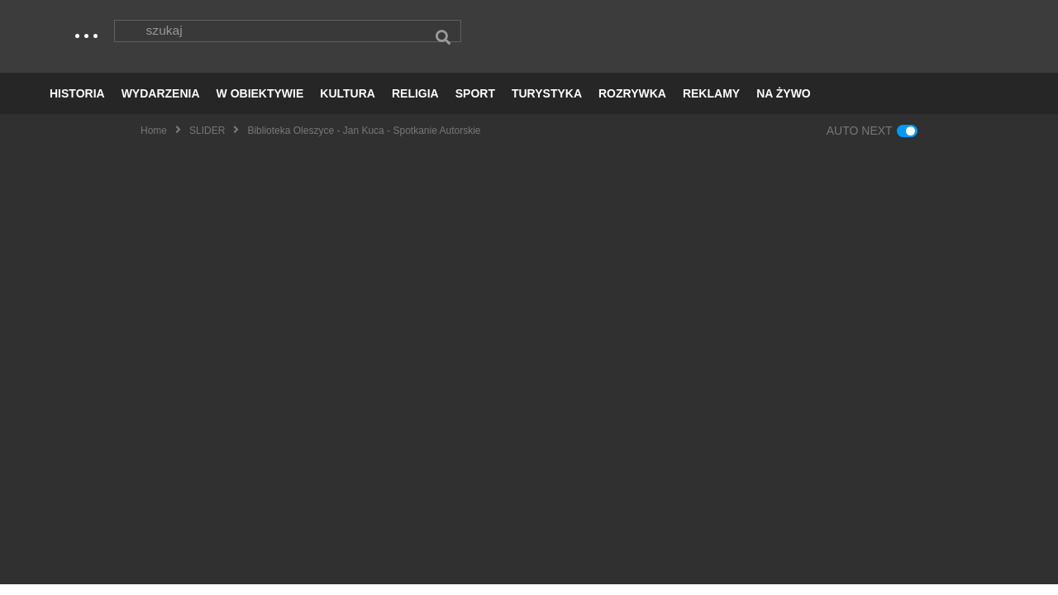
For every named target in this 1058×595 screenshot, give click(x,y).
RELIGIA (415, 104)
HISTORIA (77, 104)
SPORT (475, 104)
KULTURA (347, 104)
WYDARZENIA (161, 104)
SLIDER (207, 141)
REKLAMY (711, 104)
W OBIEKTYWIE (260, 104)
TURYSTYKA (547, 104)
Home (154, 141)
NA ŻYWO (783, 104)
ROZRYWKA (632, 104)
